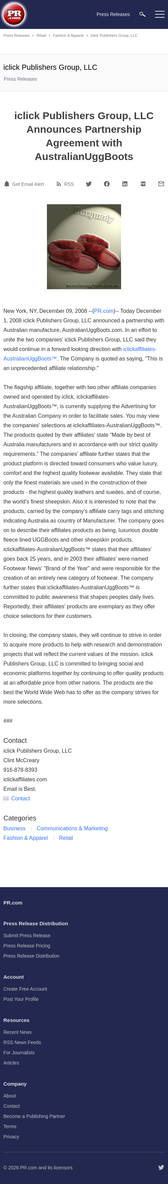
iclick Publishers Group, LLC (113, 35)
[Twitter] (88, 183)
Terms (9, 1126)
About (9, 1096)
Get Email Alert (28, 184)
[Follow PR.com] (161, 1167)
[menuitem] (142, 14)
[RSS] (59, 183)
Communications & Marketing (72, 828)
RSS (69, 184)
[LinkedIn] (124, 183)
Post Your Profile (21, 999)
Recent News (17, 1032)
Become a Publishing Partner (34, 1116)
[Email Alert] (7, 183)
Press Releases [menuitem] (113, 14)
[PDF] (143, 183)
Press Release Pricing (26, 945)
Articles (11, 1063)
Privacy (11, 1136)
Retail (41, 35)
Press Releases (16, 35)
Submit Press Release (27, 935)
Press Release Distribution (31, 956)
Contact (16, 798)
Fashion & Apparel (68, 35)
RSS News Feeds (22, 1042)
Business (14, 828)
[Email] (161, 183)
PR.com (104, 311)
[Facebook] (106, 183)
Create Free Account (25, 989)
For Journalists (19, 1052)
